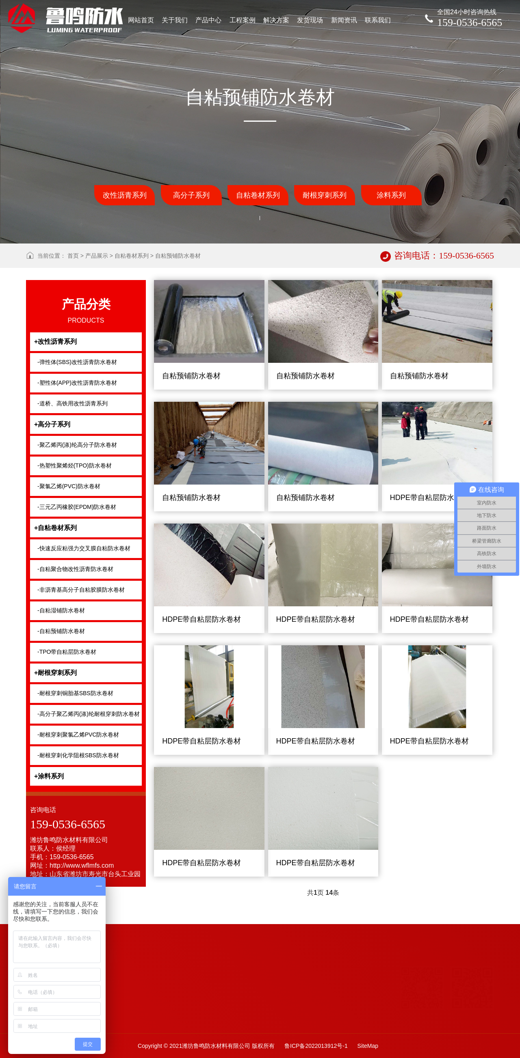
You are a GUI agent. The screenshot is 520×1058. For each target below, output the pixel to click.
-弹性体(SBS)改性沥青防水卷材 (77, 362)
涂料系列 (391, 195)
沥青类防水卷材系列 (217, 1040)
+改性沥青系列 (55, 341)
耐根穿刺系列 (325, 195)
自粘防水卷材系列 (170, 1025)
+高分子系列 (52, 424)
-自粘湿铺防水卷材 (61, 610)
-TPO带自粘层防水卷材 (66, 652)
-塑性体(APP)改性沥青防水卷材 (77, 382)
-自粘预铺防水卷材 (61, 631)
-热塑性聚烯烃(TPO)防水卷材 (74, 465)
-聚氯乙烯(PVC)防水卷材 (68, 486)
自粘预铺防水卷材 (178, 255)
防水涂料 (158, 1038)
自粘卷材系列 (258, 195)
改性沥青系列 (125, 195)
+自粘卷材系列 (55, 527)
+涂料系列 (49, 776)
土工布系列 (161, 1051)
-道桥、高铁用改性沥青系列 (72, 403)
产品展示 (96, 255)
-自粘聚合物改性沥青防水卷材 (75, 569)
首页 (73, 255)
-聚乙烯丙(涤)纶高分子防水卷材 (77, 445)
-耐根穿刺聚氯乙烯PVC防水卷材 (78, 734)
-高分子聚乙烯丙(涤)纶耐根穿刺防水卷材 (88, 714)
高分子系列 (191, 195)
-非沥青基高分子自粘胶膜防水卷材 (81, 589)
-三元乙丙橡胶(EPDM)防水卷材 (76, 507)
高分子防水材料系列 (217, 1027)
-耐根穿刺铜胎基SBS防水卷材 (75, 693)
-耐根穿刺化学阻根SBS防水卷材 (78, 755)
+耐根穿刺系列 (55, 672)
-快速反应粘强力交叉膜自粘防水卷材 (83, 548)
